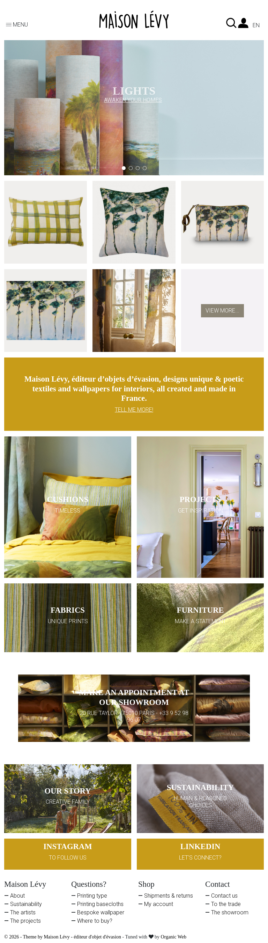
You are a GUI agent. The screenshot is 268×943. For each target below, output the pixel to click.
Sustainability (26, 904)
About (17, 895)
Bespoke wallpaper (100, 912)
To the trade (226, 904)
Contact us (224, 895)
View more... (222, 310)
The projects (25, 921)
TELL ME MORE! (134, 409)
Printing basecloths (100, 904)
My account (158, 904)
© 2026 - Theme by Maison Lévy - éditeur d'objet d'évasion (63, 937)
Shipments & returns (168, 895)
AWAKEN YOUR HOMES (133, 98)
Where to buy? (94, 921)
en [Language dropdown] (256, 25)
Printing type (92, 895)
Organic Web (173, 937)
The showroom (229, 912)
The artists (23, 912)
